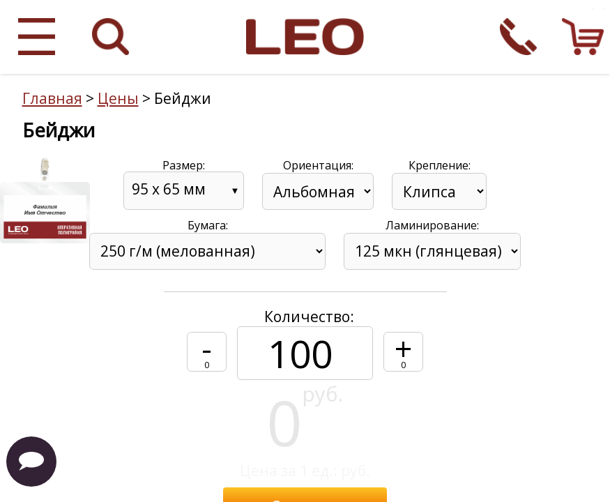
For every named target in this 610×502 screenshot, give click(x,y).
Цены (118, 98)
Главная (52, 98)
